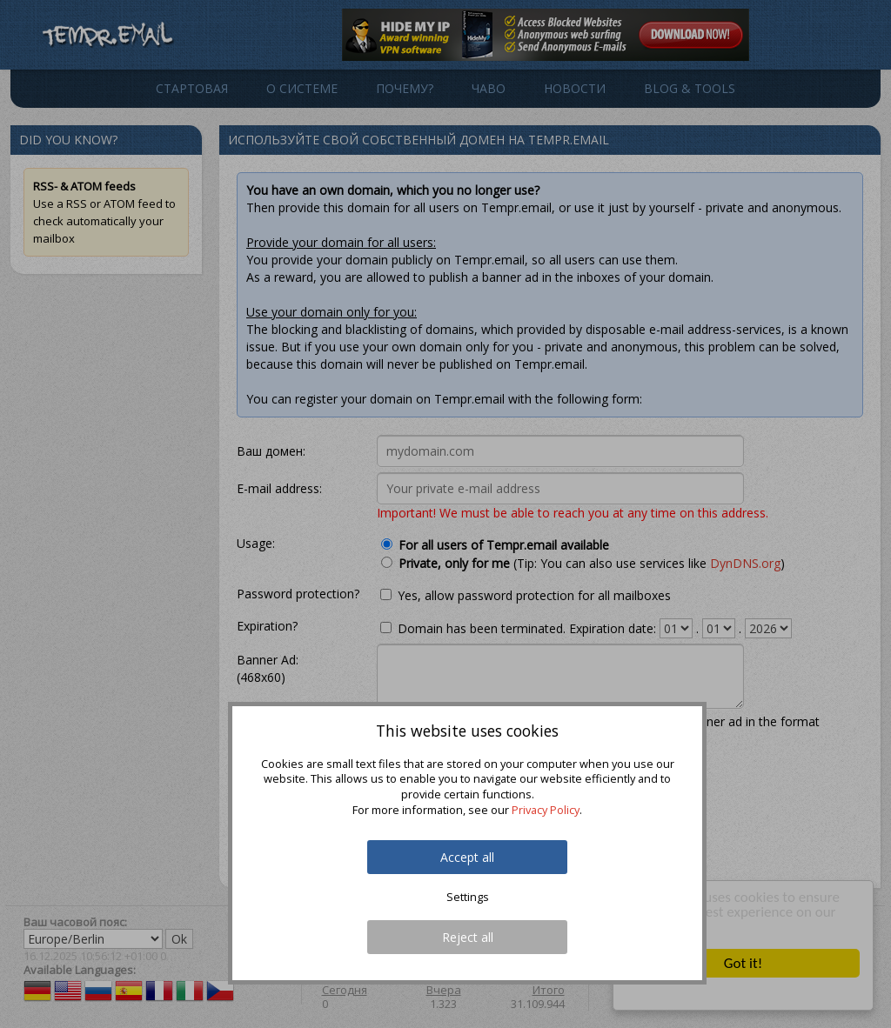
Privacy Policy (545, 810)
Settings (467, 897)
